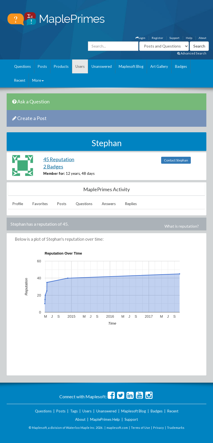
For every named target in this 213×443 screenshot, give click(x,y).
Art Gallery (159, 66)
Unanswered (102, 66)
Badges (181, 66)
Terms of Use (140, 427)
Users (80, 66)
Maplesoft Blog (131, 66)
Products (61, 66)
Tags (74, 411)
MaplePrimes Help (105, 419)
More (38, 80)
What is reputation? (181, 226)
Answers (109, 203)
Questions (22, 66)
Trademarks (175, 427)
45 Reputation (58, 159)
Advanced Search (191, 53)
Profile (17, 203)
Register (157, 37)
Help (189, 37)
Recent (19, 80)
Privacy (158, 427)
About (202, 37)
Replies (131, 203)
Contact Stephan (176, 160)
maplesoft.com (117, 427)
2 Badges (53, 166)
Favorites (40, 203)
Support (174, 37)
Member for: (54, 173)
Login (140, 37)
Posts (42, 66)
